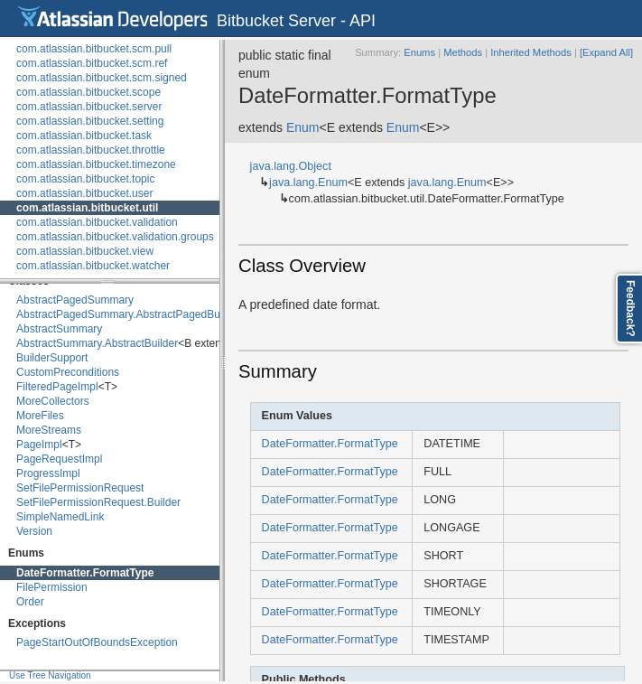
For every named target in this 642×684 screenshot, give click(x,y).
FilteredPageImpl (57, 386)
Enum (303, 127)
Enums (419, 52)
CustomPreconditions (67, 372)
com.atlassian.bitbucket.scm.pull (94, 48)
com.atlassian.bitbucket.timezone (96, 164)
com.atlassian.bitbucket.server (89, 106)
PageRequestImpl (59, 459)
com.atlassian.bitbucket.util (87, 207)
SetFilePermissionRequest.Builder (98, 502)
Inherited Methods (531, 52)
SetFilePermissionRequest (80, 488)
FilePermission (52, 587)
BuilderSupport (52, 357)
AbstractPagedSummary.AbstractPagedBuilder (128, 314)
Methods (462, 52)
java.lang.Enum (308, 182)
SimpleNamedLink (60, 517)
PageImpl (39, 444)
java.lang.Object (290, 166)
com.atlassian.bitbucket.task (84, 135)
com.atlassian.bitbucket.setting (89, 121)
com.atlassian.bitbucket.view (85, 251)
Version (34, 531)
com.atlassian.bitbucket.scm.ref (91, 63)
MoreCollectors (52, 401)
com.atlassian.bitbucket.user (84, 193)
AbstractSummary (59, 329)
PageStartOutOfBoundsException (97, 642)
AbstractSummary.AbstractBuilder (97, 343)
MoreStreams (48, 430)
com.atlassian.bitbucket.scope (88, 92)
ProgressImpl (48, 473)
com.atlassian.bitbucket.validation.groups (115, 236)
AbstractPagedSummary (75, 300)
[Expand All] (606, 52)
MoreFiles (40, 415)
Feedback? (630, 308)
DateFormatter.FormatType (85, 573)
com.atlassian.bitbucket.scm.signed (101, 77)
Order (30, 601)
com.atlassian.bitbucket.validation (97, 222)
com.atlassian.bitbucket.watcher (93, 265)
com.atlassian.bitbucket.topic (85, 179)
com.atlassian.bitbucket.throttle (90, 150)
